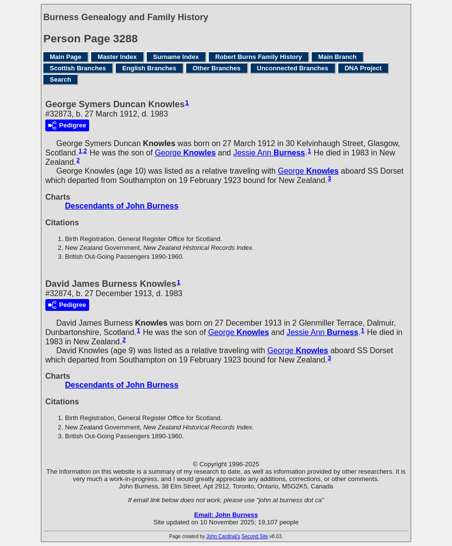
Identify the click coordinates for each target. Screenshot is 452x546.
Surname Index (176, 57)
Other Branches (217, 68)
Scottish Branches (78, 68)
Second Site (255, 536)
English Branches (149, 68)
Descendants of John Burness (121, 206)
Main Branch (337, 57)
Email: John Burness (226, 514)
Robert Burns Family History (258, 57)
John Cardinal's (223, 536)
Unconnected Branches (292, 68)
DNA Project (363, 68)
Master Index (116, 57)
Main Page (65, 57)
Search (60, 79)
